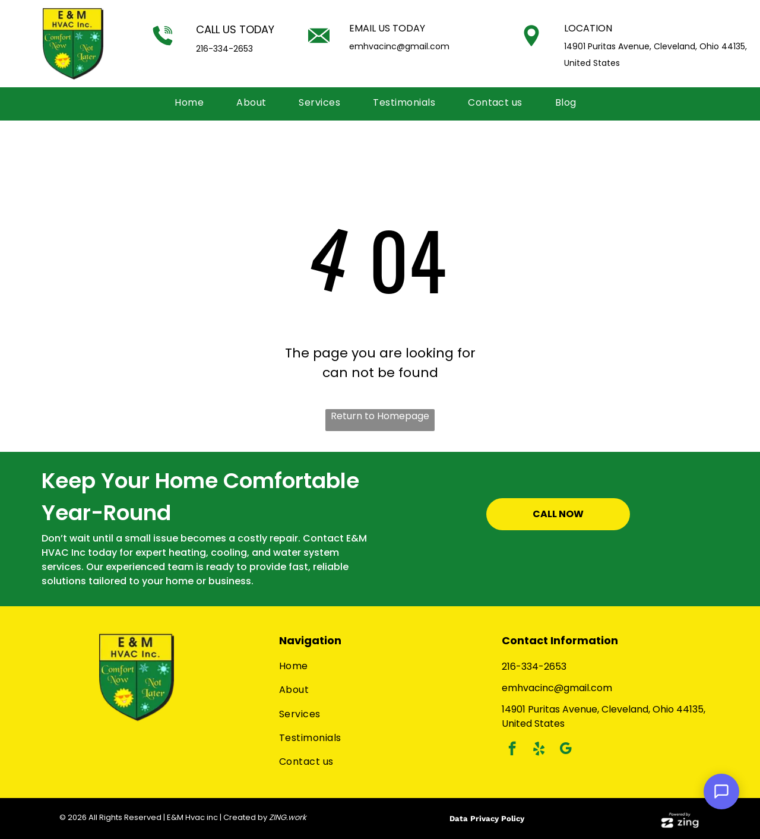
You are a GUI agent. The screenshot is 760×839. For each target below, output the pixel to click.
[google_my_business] (565, 750)
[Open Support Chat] (721, 791)
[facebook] (512, 750)
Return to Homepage (380, 416)
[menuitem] (193, 103)
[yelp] (538, 750)
